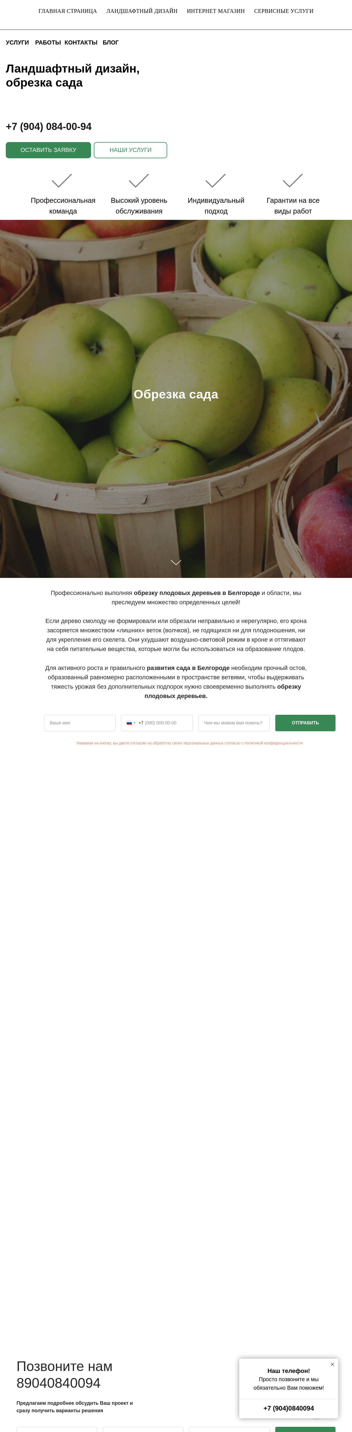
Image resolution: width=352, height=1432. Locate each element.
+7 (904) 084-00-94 (49, 126)
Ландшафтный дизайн (142, 11)
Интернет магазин (216, 11)
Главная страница (67, 11)
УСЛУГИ (17, 42)
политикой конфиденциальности (274, 743)
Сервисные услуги (284, 11)
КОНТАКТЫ (81, 42)
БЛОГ (111, 42)
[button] (48, 150)
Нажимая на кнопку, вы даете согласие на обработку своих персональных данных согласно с (161, 743)
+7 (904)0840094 (288, 1408)
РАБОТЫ (48, 42)
